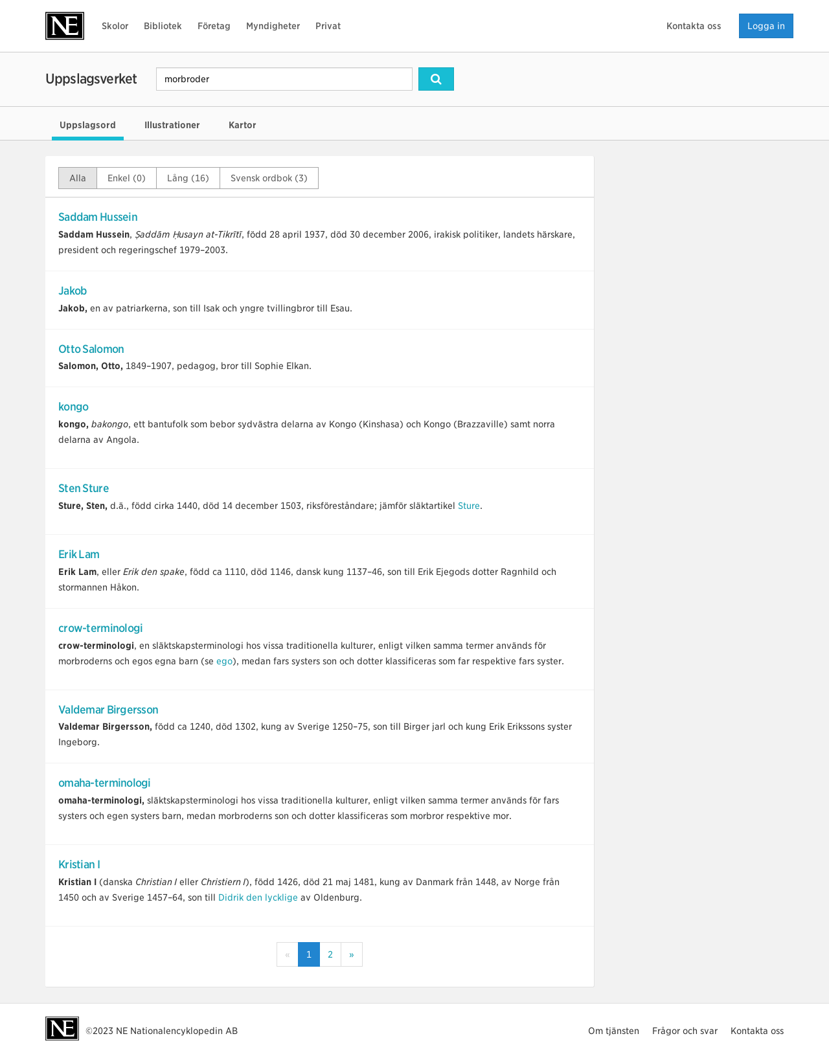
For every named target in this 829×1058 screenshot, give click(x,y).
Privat (328, 26)
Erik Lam (78, 554)
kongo (73, 406)
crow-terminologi (100, 628)
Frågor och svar (685, 1031)
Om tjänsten (613, 1031)
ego (224, 661)
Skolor (115, 26)
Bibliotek (163, 26)
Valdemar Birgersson (108, 709)
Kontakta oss (693, 26)
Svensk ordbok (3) (269, 178)
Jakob (72, 290)
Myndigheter (273, 26)
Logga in (766, 26)
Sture (469, 506)
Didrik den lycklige (258, 897)
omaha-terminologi (104, 782)
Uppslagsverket (91, 79)
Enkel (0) (127, 178)
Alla (77, 178)
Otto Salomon (91, 349)
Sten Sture (83, 488)
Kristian (79, 864)
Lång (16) (188, 178)
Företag (214, 26)
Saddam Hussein (97, 216)
